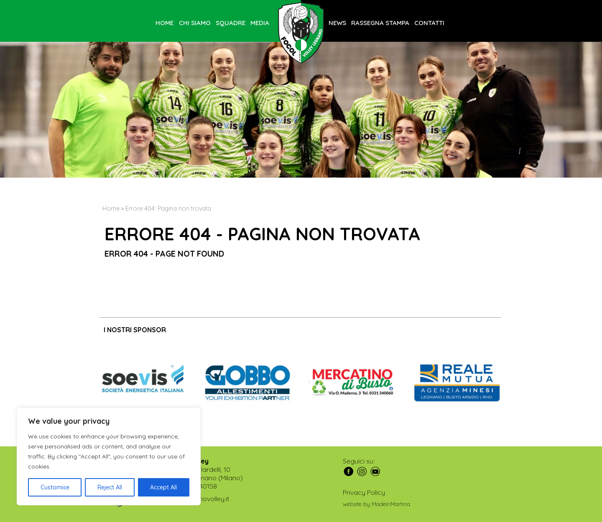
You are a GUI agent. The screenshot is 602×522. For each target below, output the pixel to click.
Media (259, 23)
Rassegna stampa (380, 23)
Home (164, 23)
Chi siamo (195, 23)
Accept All (163, 487)
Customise (55, 487)
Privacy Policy (364, 492)
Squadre (230, 23)
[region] (109, 456)
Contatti (429, 23)
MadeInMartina (391, 504)
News (337, 23)
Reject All (109, 487)
